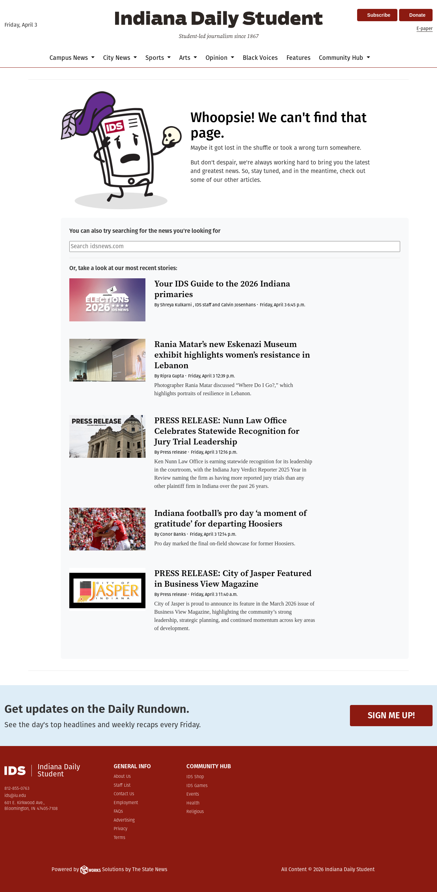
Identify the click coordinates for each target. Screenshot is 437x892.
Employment (126, 803)
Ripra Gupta (172, 375)
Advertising (124, 820)
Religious (195, 812)
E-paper (425, 28)
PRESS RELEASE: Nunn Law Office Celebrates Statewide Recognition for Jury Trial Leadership (226, 431)
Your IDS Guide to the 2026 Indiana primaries (222, 289)
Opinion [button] (217, 58)
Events (192, 794)
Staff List (122, 785)
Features (298, 58)
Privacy (120, 829)
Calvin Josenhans (238, 304)
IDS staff (203, 304)
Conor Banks (173, 534)
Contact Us (124, 794)
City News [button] (117, 58)
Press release (173, 452)
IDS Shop (195, 777)
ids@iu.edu (15, 796)
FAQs (118, 811)
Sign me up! (391, 715)
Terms (119, 838)
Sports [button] (155, 58)
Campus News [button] (69, 58)
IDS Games (197, 786)
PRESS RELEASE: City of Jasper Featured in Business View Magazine (233, 578)
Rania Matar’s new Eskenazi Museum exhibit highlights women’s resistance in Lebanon (232, 354)
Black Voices (260, 58)
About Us (122, 776)
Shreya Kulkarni (176, 304)
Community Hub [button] (342, 58)
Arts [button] (185, 58)
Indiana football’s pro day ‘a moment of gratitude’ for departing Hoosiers (230, 518)
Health (192, 803)
